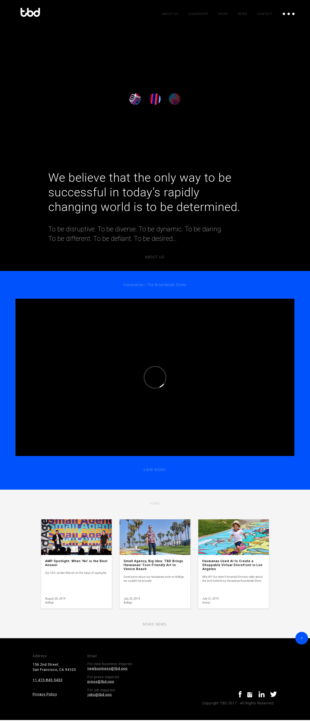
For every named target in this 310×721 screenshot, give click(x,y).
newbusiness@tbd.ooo (107, 668)
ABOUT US (170, 13)
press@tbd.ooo (100, 681)
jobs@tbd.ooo (99, 694)
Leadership (198, 13)
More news (155, 624)
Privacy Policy (45, 694)
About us (154, 257)
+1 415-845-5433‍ (47, 680)
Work (223, 13)
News (242, 13)
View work (154, 470)
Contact (265, 13)
